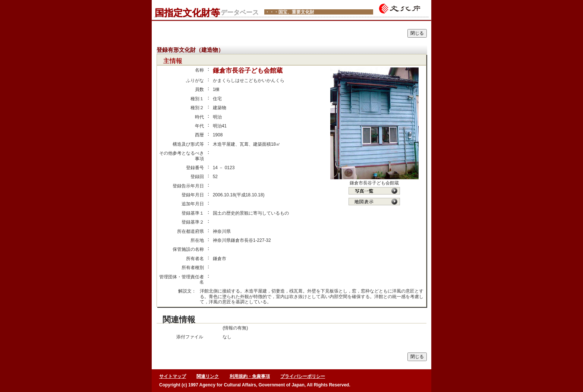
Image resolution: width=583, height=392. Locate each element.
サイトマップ (172, 376)
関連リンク (207, 376)
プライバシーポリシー (302, 376)
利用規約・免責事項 (250, 376)
